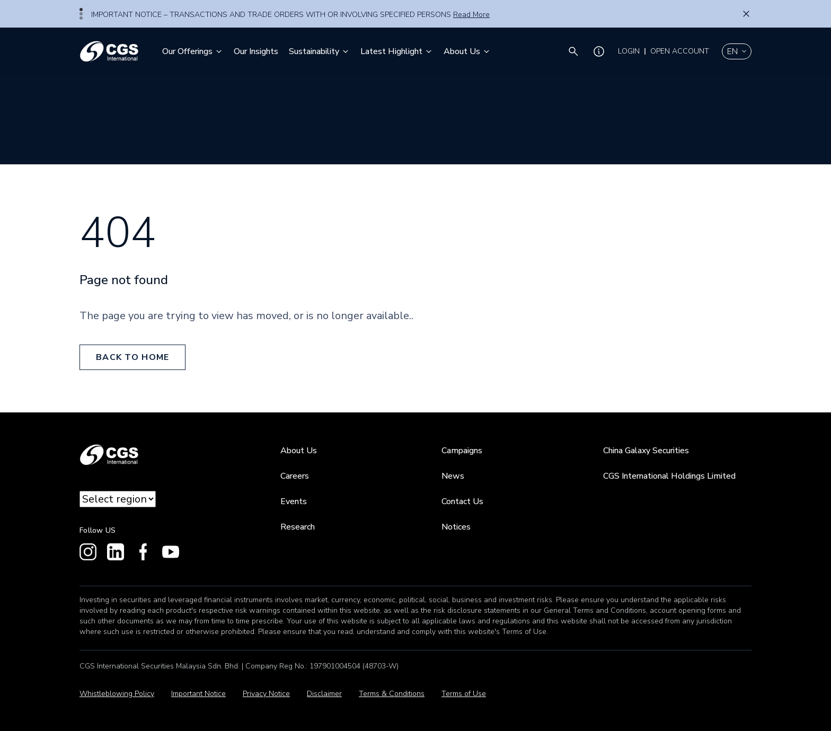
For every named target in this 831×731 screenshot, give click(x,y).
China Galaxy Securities (646, 450)
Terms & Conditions (392, 694)
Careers (294, 476)
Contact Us (462, 501)
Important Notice (198, 694)
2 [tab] (81, 13)
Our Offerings (192, 51)
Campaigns (461, 450)
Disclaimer (324, 694)
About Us (467, 51)
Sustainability (319, 51)
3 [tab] (81, 18)
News (452, 476)
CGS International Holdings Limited (669, 476)
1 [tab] (81, 9)
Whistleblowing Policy (116, 694)
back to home (132, 357)
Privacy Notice (266, 694)
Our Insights (256, 51)
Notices (456, 527)
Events (293, 501)
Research (297, 527)
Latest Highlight (396, 51)
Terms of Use (463, 694)
